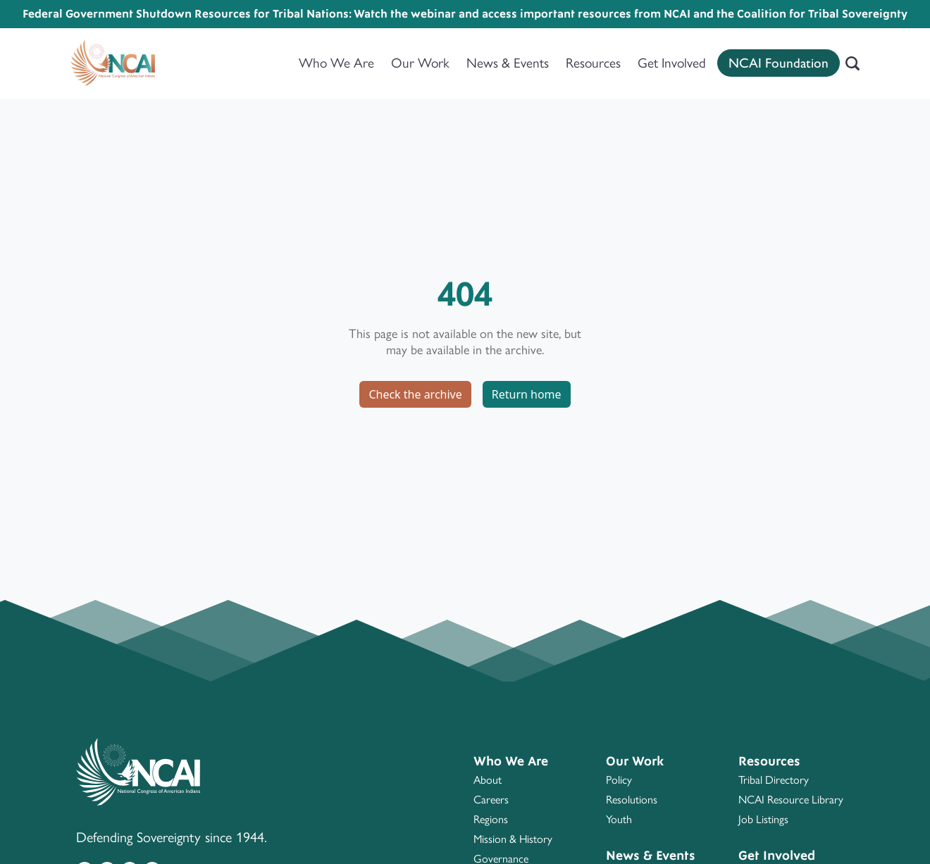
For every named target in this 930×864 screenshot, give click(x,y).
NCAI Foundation (778, 63)
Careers (491, 799)
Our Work (420, 63)
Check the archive (414, 394)
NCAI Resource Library (790, 799)
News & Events (507, 63)
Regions (490, 819)
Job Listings (763, 819)
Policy (619, 780)
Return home (527, 394)
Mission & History (512, 839)
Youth (619, 819)
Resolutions (631, 799)
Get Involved (672, 63)
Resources (593, 63)
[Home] (112, 63)
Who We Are (336, 63)
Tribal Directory (773, 780)
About (487, 780)
